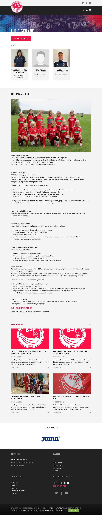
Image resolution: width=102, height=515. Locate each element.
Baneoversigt (57, 462)
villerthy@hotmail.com (61, 74)
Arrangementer (58, 465)
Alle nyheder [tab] (17, 324)
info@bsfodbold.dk (20, 460)
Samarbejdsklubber (18, 491)
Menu (87, 10)
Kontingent (15, 482)
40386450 (19, 77)
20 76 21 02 (61, 76)
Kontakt (13, 485)
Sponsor (14, 494)
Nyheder (14, 488)
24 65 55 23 (41, 76)
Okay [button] (74, 510)
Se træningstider (21, 38)
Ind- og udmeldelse (21, 308)
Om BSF (55, 471)
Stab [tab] (13, 45)
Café (54, 460)
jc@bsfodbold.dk (19, 76)
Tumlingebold (57, 468)
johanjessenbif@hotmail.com (41, 74)
